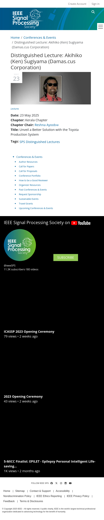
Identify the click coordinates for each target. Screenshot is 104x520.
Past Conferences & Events (33, 189)
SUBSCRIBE (65, 257)
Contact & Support (40, 491)
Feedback (9, 501)
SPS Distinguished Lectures (40, 142)
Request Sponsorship (30, 194)
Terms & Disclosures (31, 501)
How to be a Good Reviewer (33, 180)
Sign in (96, 4)
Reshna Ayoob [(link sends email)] (46, 125)
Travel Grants (26, 203)
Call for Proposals (28, 171)
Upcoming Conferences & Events (36, 208)
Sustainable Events (28, 198)
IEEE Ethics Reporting (49, 496)
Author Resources (28, 161)
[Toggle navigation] (100, 26)
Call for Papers (26, 166)
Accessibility (63, 491)
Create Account (77, 4)
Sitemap (20, 491)
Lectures (15, 108)
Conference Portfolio (30, 175)
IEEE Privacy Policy (78, 496)
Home (15, 37)
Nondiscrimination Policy (17, 496)
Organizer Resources (30, 185)
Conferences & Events (39, 37)
